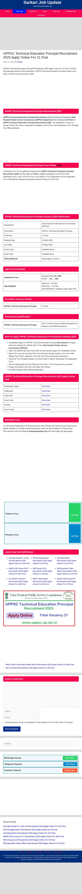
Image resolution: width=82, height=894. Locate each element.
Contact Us (48, 852)
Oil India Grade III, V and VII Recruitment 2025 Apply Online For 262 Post (19, 560)
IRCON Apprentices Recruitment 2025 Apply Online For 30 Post (42, 560)
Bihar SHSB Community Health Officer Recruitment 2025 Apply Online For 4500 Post (40, 665)
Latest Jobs (19, 11)
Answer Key (41, 15)
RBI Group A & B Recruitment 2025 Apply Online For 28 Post (42, 571)
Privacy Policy (38, 852)
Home (8, 11)
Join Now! (70, 764)
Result (45, 11)
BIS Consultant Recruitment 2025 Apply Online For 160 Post (30, 668)
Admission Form (71, 11)
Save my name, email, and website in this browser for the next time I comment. (39, 722)
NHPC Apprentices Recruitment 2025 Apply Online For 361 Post (42, 581)
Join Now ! (70, 758)
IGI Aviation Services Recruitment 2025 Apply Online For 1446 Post (18, 581)
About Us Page (57, 852)
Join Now (75, 515)
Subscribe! (70, 770)
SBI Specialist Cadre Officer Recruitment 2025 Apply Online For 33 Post (67, 571)
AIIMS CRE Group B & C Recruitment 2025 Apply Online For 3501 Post (19, 571)
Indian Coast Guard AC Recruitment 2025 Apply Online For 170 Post (66, 581)
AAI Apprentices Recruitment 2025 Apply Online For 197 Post (66, 560)
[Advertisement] (41, 34)
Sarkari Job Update (42, 2)
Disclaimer (29, 852)
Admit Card (32, 11)
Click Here (46, 386)
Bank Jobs (56, 11)
